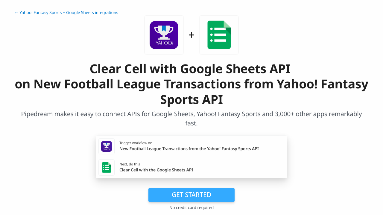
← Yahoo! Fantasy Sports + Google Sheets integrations (66, 13)
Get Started (191, 195)
